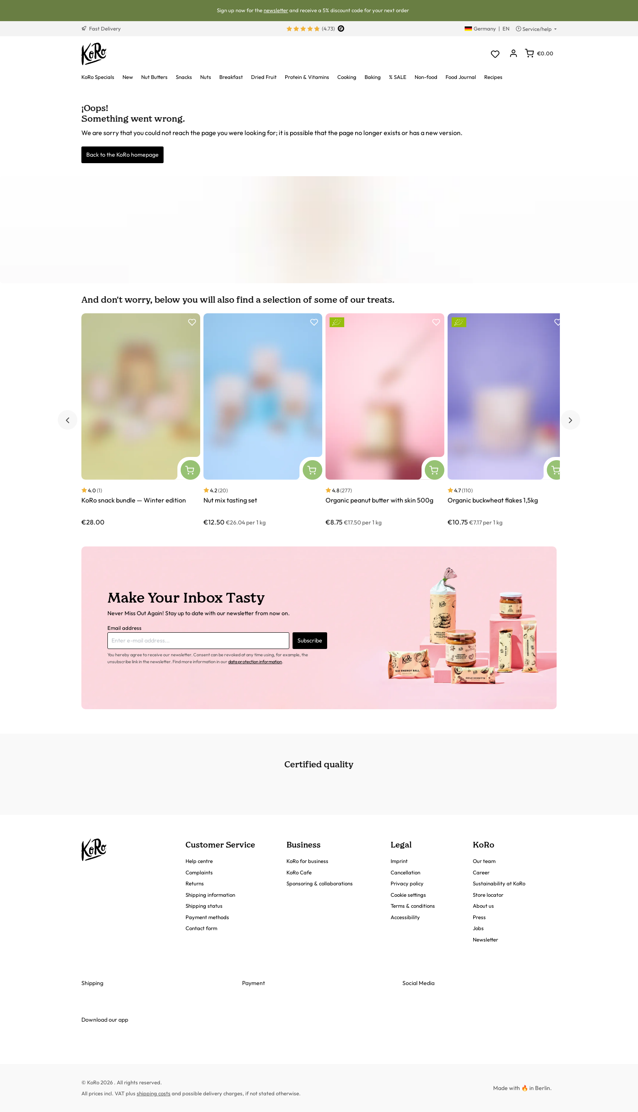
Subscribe (309, 640)
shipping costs (153, 1093)
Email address (124, 628)
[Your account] (513, 54)
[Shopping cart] (539, 53)
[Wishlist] (495, 54)
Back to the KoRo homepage (122, 154)
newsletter (276, 10)
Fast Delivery (101, 28)
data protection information (255, 661)
